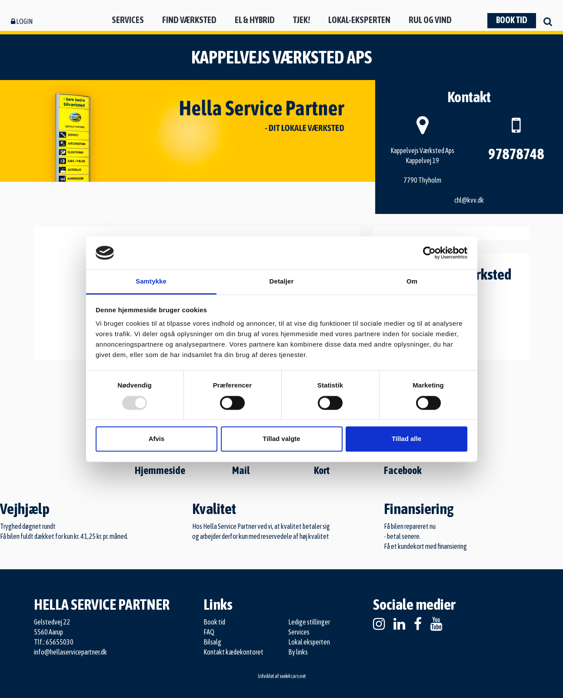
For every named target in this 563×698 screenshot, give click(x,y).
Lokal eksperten (309, 642)
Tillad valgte (281, 439)
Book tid (511, 20)
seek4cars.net (293, 676)
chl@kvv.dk (469, 200)
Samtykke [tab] (151, 281)
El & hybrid (255, 20)
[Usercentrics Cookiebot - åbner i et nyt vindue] (429, 252)
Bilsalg (212, 642)
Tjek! (301, 20)
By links (298, 652)
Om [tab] (411, 281)
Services (128, 20)
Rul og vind (430, 20)
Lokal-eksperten (359, 20)
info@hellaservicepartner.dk (70, 652)
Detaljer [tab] (282, 281)
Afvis (157, 439)
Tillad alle (406, 439)
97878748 (516, 153)
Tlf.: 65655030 (53, 642)
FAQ (208, 632)
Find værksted (189, 20)
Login (22, 21)
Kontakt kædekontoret (233, 652)
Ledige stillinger (309, 622)
